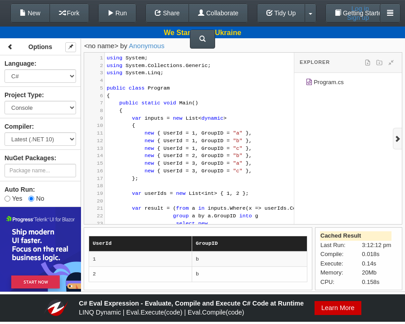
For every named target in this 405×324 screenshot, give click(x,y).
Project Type (23, 95)
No (36, 198)
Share (167, 13)
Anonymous (146, 46)
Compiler (18, 126)
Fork (69, 13)
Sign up (358, 17)
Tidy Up (281, 13)
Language (19, 63)
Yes (13, 198)
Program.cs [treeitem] (324, 83)
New (30, 13)
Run (117, 13)
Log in (360, 8)
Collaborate (218, 13)
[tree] (348, 83)
